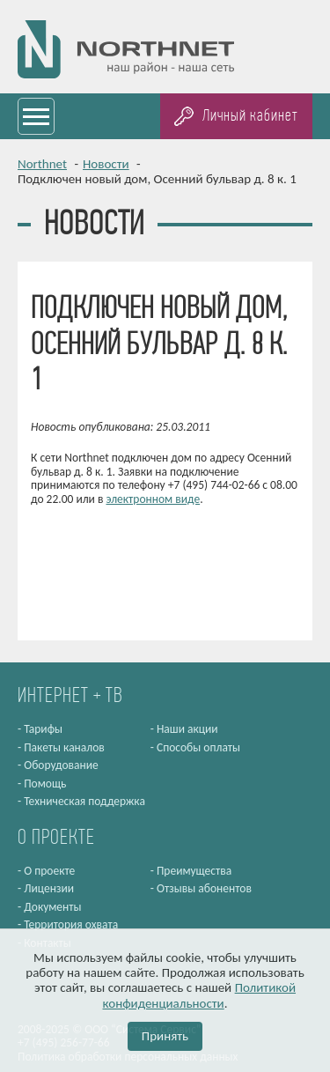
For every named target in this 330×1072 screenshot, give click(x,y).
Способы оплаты (198, 747)
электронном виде (153, 499)
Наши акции (187, 728)
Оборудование (61, 765)
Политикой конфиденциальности (200, 995)
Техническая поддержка (84, 801)
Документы (52, 906)
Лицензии (49, 888)
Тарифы (43, 728)
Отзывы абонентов (204, 888)
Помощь (45, 783)
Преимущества (194, 870)
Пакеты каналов (64, 747)
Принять (165, 1036)
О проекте (49, 870)
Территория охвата (71, 924)
